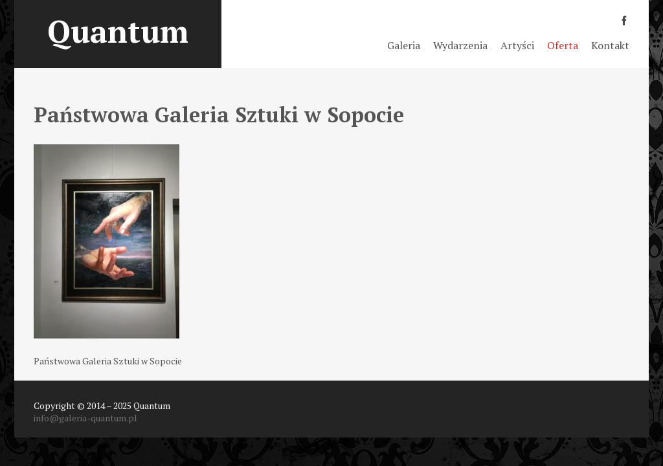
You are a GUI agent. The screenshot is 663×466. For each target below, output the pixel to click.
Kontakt (610, 45)
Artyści (517, 45)
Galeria (403, 45)
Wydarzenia (460, 45)
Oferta (562, 45)
